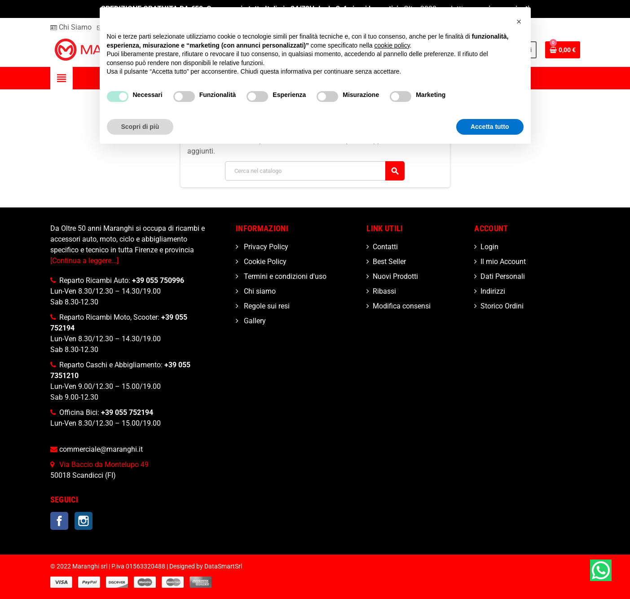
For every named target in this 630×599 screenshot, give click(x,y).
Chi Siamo (71, 27)
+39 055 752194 (127, 412)
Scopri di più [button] (140, 126)
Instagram (84, 521)
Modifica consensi (402, 306)
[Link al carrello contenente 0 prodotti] (562, 49)
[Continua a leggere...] (84, 260)
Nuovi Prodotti (395, 276)
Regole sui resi (266, 306)
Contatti (385, 246)
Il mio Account (503, 261)
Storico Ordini (502, 306)
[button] (519, 21)
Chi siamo (259, 291)
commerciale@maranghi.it (101, 449)
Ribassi (384, 291)
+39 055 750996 (158, 280)
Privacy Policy (265, 246)
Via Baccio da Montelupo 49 (104, 464)
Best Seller (389, 261)
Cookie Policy (264, 261)
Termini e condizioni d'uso (284, 276)
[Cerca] (314, 171)
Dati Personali (502, 276)
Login (489, 246)
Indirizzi (492, 291)
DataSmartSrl (223, 566)
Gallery (254, 321)
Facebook (59, 521)
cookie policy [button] (392, 45)
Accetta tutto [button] (490, 126)
